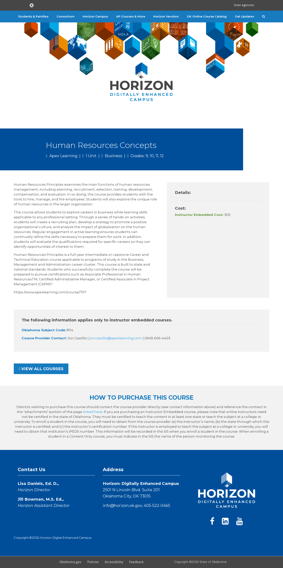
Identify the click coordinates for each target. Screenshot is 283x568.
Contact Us (31, 469)
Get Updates (244, 16)
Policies (93, 562)
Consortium (65, 16)
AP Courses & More (130, 16)
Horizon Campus (95, 16)
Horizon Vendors (166, 16)
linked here (92, 412)
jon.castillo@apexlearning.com (116, 338)
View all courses (41, 368)
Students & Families (33, 16)
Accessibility (114, 562)
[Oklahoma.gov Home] (31, 5)
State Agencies (244, 5)
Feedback (136, 562)
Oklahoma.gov (70, 562)
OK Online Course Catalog (207, 16)
